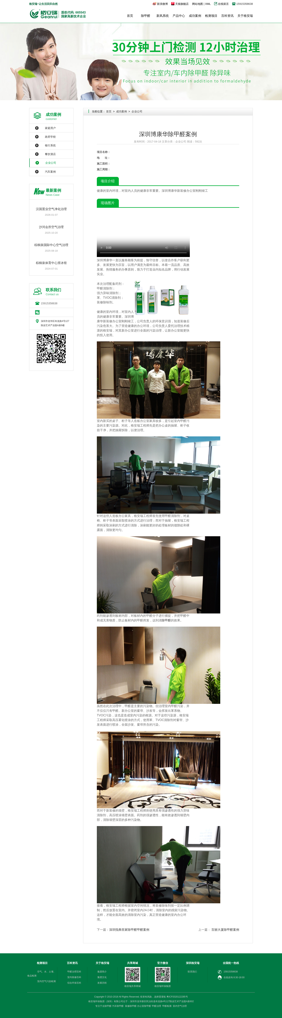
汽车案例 (50, 171)
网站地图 (197, 3)
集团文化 (102, 977)
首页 (130, 15)
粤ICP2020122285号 (177, 996)
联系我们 (192, 971)
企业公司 (50, 162)
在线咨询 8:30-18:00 (231, 977)
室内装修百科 (74, 977)
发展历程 (102, 983)
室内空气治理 (180, 1006)
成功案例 (195, 15)
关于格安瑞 (245, 15)
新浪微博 (162, 3)
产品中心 (179, 15)
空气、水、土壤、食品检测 (41, 973)
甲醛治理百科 (74, 971)
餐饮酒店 (50, 154)
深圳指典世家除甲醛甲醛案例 (129, 929)
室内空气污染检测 (46, 981)
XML (207, 3)
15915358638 (49, 303)
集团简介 (102, 971)
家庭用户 (50, 128)
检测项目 (211, 15)
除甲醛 (145, 15)
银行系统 (50, 145)
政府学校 (50, 136)
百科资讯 (227, 15)
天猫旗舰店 (182, 3)
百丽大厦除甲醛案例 (225, 929)
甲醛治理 (156, 1006)
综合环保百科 (74, 983)
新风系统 (162, 15)
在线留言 (224, 3)
